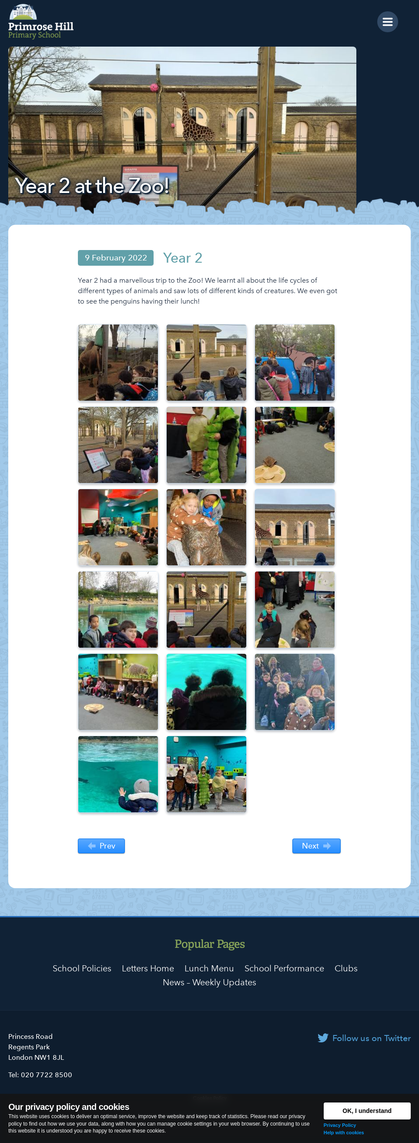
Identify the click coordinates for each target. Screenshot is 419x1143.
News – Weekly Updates (209, 982)
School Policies (82, 968)
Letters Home (148, 968)
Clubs (346, 968)
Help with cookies (344, 1132)
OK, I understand (367, 1110)
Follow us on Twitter (371, 1038)
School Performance (284, 968)
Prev (101, 846)
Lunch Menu (209, 968)
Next (316, 846)
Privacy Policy (340, 1125)
